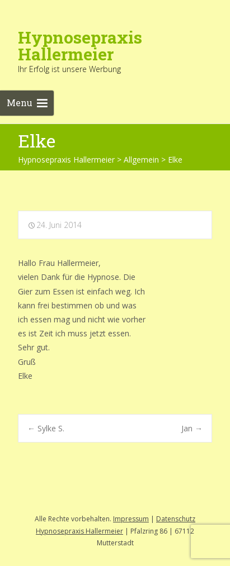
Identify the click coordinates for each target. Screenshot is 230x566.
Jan (192, 428)
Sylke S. (45, 428)
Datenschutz (175, 519)
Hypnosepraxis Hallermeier (79, 531)
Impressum (131, 519)
